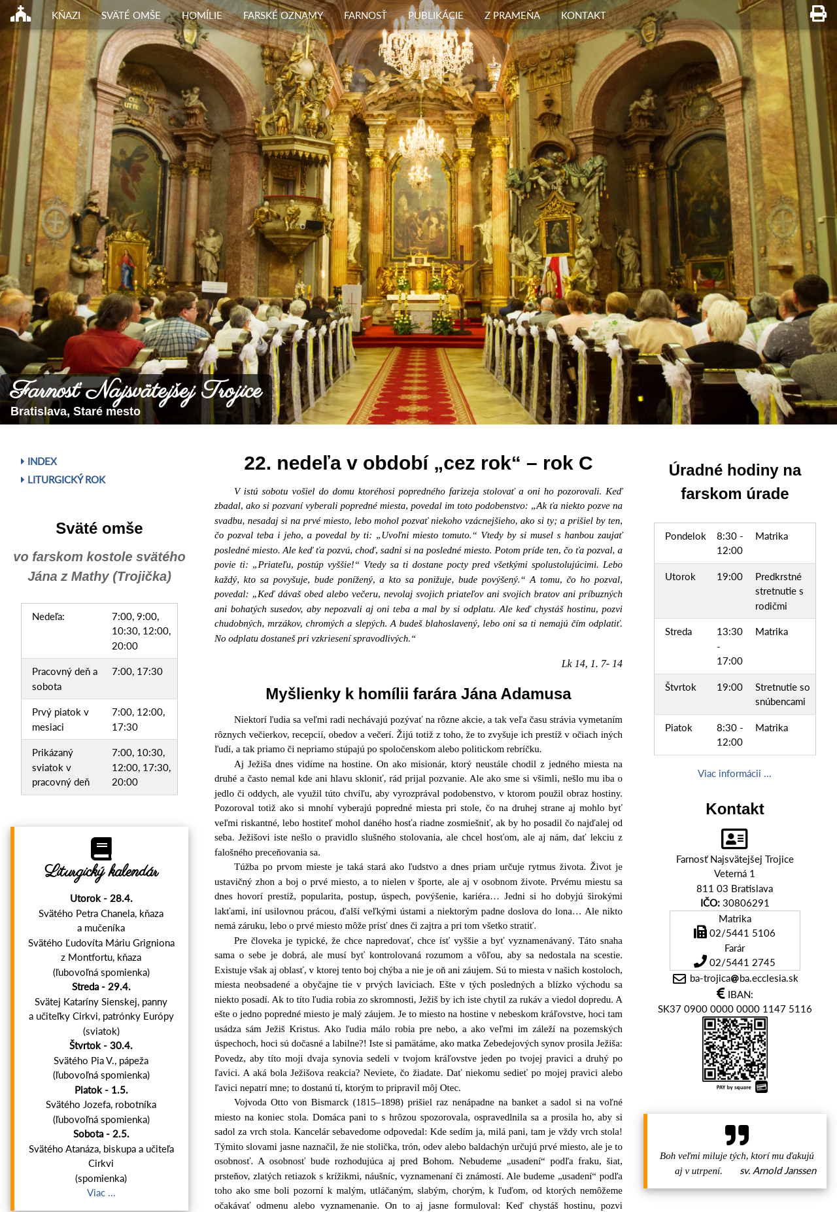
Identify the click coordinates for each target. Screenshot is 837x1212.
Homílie (202, 15)
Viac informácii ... (735, 773)
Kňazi (66, 15)
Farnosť (365, 15)
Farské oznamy (283, 15)
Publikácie (436, 15)
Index (39, 461)
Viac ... (101, 1192)
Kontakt (583, 15)
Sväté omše (131, 15)
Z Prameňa (512, 15)
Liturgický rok (63, 479)
